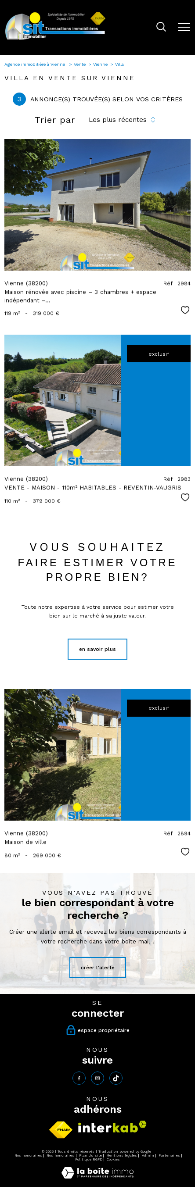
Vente (80, 64)
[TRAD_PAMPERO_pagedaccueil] (55, 39)
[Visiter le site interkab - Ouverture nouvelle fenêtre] (112, 1126)
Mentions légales (121, 1155)
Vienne (100, 64)
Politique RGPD (88, 1159)
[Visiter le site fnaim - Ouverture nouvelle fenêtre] (61, 1130)
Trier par (55, 119)
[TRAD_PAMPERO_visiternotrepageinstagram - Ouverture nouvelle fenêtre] (97, 1078)
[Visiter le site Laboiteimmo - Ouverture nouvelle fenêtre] (97, 1177)
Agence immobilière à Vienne (35, 64)
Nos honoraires (28, 1155)
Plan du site (90, 1155)
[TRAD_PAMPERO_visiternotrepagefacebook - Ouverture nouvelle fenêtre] (79, 1078)
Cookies (113, 1159)
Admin (148, 1155)
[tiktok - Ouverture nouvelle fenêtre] (116, 1078)
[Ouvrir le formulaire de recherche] (161, 27)
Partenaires (169, 1155)
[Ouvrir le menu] (184, 27)
